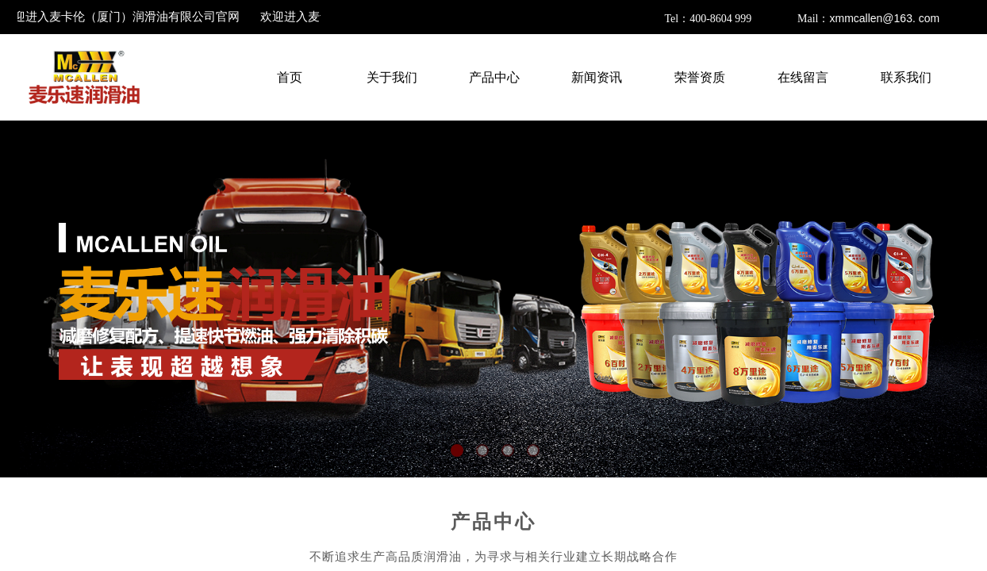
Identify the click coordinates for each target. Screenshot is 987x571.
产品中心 (493, 522)
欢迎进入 (123, 16)
